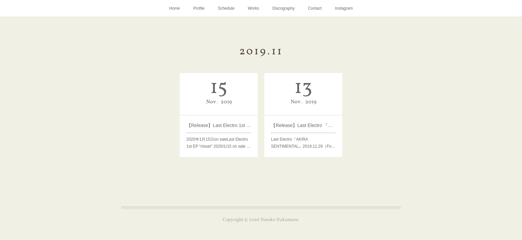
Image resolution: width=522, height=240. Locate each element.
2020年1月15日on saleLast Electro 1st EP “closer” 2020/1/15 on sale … (218, 142)
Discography (283, 8)
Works (253, 8)
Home (174, 8)
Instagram (344, 8)
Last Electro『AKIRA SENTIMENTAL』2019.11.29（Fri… (303, 142)
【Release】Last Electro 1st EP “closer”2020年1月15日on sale (218, 125)
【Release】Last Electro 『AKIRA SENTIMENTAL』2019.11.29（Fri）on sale (303, 125)
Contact (315, 8)
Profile (198, 8)
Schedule (226, 8)
